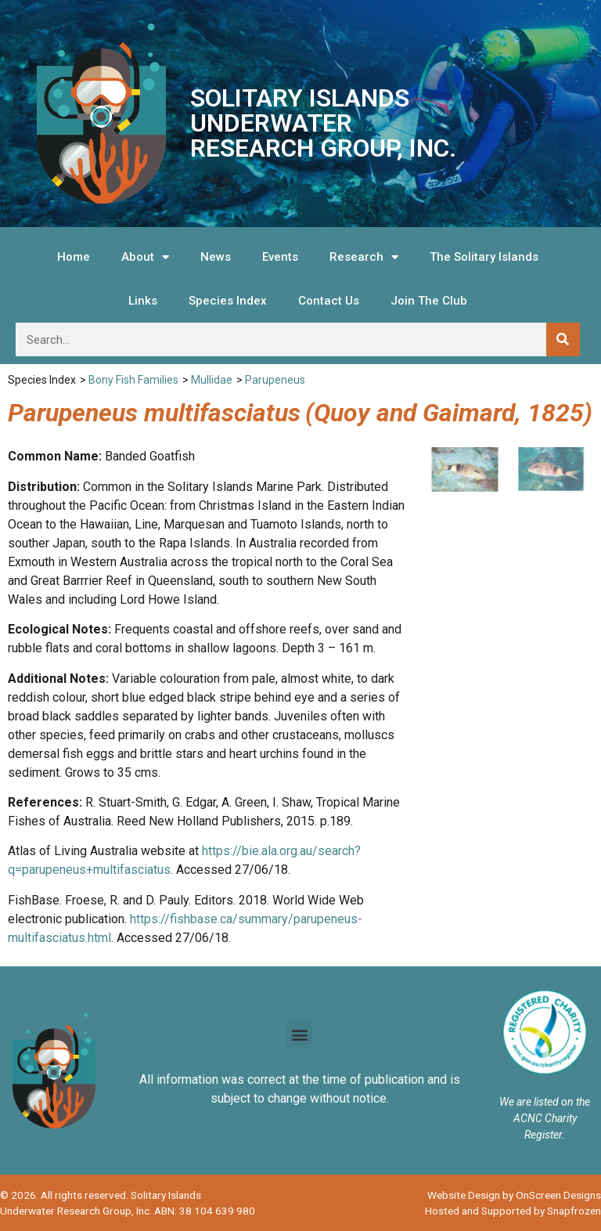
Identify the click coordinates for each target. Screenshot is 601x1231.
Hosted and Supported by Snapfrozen (513, 1210)
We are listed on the (544, 1102)
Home (73, 257)
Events (280, 257)
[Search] (563, 339)
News (215, 257)
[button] (299, 1034)
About (145, 257)
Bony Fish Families (133, 380)
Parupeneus (275, 380)
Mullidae (211, 380)
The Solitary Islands (484, 257)
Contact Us (328, 301)
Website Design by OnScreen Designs (514, 1195)
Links (142, 301)
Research (363, 257)
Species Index (228, 301)
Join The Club (428, 301)
